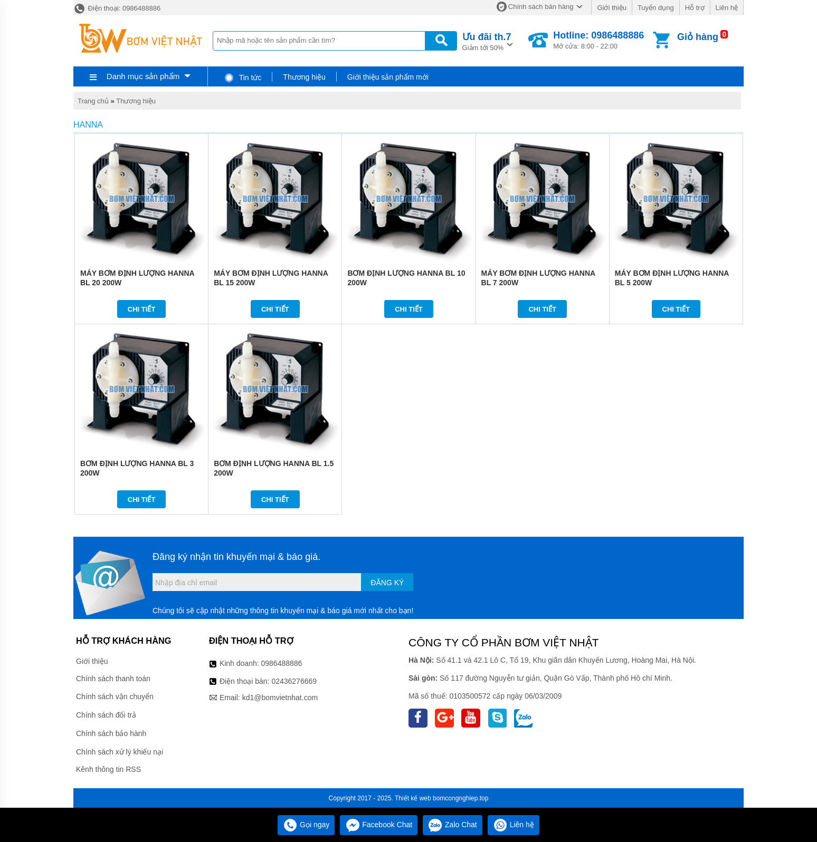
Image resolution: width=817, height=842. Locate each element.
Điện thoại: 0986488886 (116, 8)
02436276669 (294, 681)
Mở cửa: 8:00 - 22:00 (598, 40)
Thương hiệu (304, 77)
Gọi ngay (306, 824)
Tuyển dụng (656, 8)
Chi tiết (142, 309)
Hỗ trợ (695, 8)
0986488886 (281, 663)
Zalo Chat (452, 824)
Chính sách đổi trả (106, 715)
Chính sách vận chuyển (115, 696)
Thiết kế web (413, 798)
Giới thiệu (611, 8)
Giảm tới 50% (486, 41)
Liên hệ (727, 8)
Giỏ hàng (697, 37)
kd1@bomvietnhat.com (280, 697)
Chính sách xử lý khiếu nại (119, 752)
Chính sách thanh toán (113, 678)
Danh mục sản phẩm (143, 76)
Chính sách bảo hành (111, 733)
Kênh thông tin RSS (108, 769)
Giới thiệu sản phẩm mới (388, 77)
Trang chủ (93, 101)
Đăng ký (387, 582)
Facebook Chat (378, 824)
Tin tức (242, 77)
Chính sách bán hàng (541, 7)
